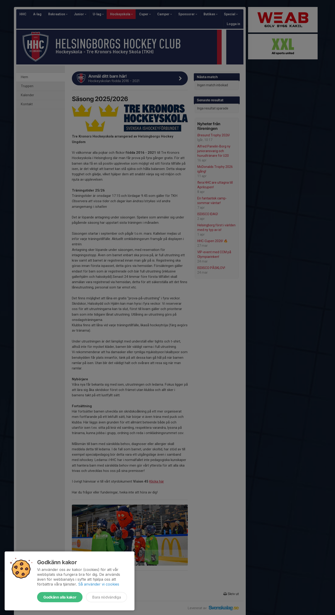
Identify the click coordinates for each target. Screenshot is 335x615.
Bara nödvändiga (106, 597)
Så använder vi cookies (98, 584)
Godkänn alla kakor (59, 597)
